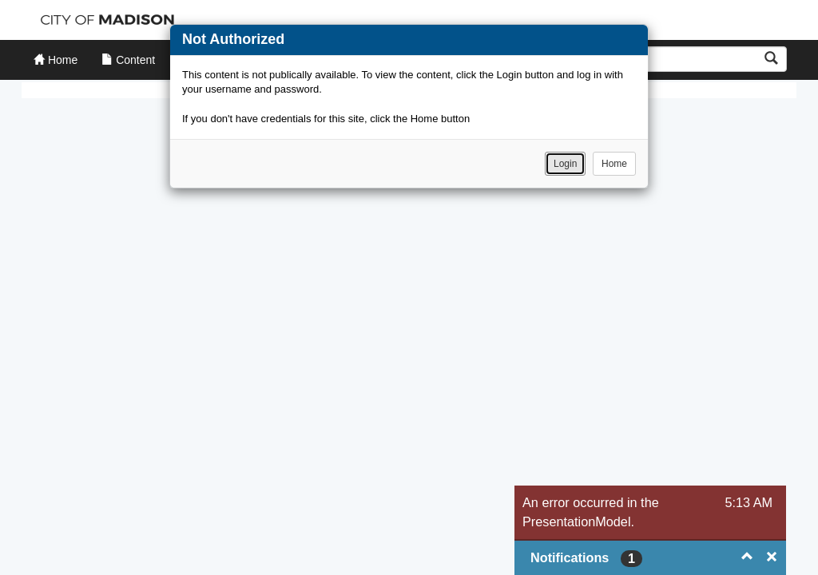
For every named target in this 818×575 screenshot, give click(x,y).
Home (614, 163)
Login (565, 163)
